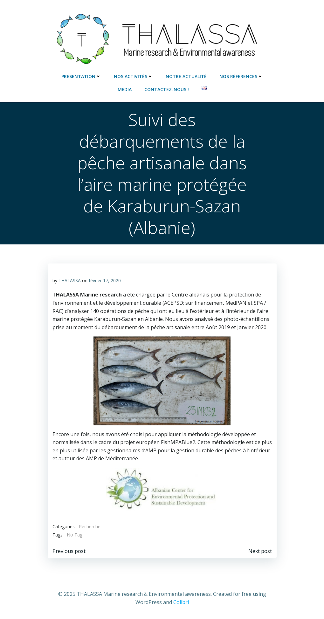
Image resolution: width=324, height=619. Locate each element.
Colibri (181, 602)
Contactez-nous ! (166, 89)
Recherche (89, 526)
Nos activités (133, 76)
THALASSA (70, 280)
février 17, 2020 (105, 280)
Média (125, 89)
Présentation (81, 76)
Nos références (241, 76)
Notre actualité (186, 76)
